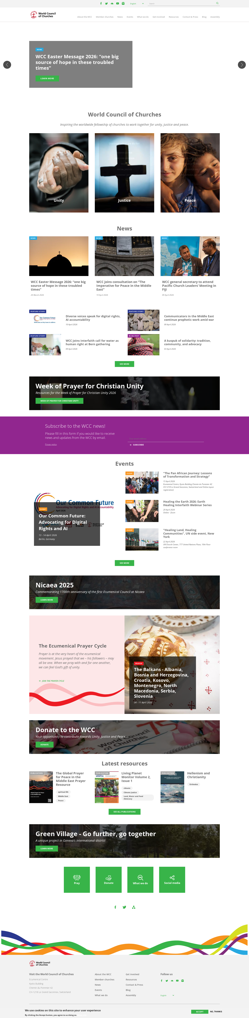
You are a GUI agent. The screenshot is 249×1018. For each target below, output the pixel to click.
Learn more (47, 78)
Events (130, 16)
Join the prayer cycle (53, 681)
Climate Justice (130, 792)
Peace (61, 800)
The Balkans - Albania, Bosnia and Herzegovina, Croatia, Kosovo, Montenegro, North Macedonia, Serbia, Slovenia (161, 682)
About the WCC (84, 16)
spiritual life (63, 792)
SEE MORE (124, 364)
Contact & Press (190, 16)
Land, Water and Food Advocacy (133, 797)
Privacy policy (51, 444)
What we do (143, 16)
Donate (44, 744)
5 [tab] (130, 93)
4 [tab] (127, 93)
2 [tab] (121, 93)
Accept (199, 1011)
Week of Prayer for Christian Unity (59, 400)
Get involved (159, 16)
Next (242, 65)
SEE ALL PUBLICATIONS (125, 811)
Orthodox (193, 784)
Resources (174, 16)
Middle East (63, 796)
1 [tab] (118, 93)
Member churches (104, 16)
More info (81, 1015)
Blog (204, 16)
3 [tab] (124, 93)
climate (127, 788)
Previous (7, 65)
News (120, 16)
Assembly (215, 16)
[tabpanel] (124, 65)
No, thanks (216, 1012)
